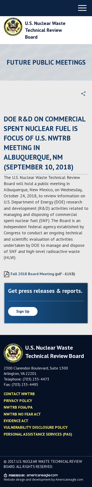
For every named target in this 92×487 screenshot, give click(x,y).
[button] (83, 93)
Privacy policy (18, 400)
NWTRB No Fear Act (22, 414)
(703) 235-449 (24, 384)
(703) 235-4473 (36, 379)
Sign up (22, 311)
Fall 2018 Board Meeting (29, 274)
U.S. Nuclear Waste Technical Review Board (45, 30)
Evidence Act (16, 420)
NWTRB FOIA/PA (18, 407)
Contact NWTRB (19, 393)
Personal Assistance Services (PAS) (38, 434)
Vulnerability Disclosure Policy (36, 427)
